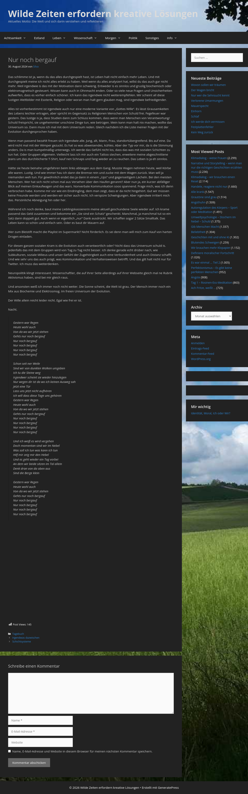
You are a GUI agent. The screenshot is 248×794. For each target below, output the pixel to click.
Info (174, 38)
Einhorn (196, 111)
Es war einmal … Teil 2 (205, 262)
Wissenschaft (87, 38)
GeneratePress (168, 787)
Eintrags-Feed (200, 348)
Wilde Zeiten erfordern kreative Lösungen (103, 13)
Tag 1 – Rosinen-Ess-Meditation (211, 282)
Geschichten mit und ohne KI (210, 237)
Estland (39, 38)
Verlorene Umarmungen (207, 101)
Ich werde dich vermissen (207, 122)
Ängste (195, 277)
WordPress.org (200, 359)
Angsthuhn (198, 202)
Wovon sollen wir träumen (208, 85)
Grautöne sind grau (204, 197)
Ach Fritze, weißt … (203, 288)
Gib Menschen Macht (205, 227)
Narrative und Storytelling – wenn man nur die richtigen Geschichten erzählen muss (216, 167)
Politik (133, 38)
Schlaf (195, 116)
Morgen (115, 38)
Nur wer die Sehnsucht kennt (210, 95)
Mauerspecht (199, 106)
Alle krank (197, 192)
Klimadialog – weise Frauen (209, 158)
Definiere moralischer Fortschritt (212, 253)
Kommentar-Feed (202, 354)
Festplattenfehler (202, 127)
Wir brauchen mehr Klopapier (210, 248)
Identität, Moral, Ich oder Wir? (210, 413)
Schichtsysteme (21, 641)
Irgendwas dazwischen (26, 637)
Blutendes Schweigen (205, 242)
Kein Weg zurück (202, 132)
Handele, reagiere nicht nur (209, 186)
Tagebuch (18, 634)
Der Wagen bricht (202, 90)
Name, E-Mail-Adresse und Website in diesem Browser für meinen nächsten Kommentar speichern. (82, 751)
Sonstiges (152, 38)
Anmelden (198, 343)
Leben (61, 38)
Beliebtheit (198, 232)
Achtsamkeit (17, 38)
